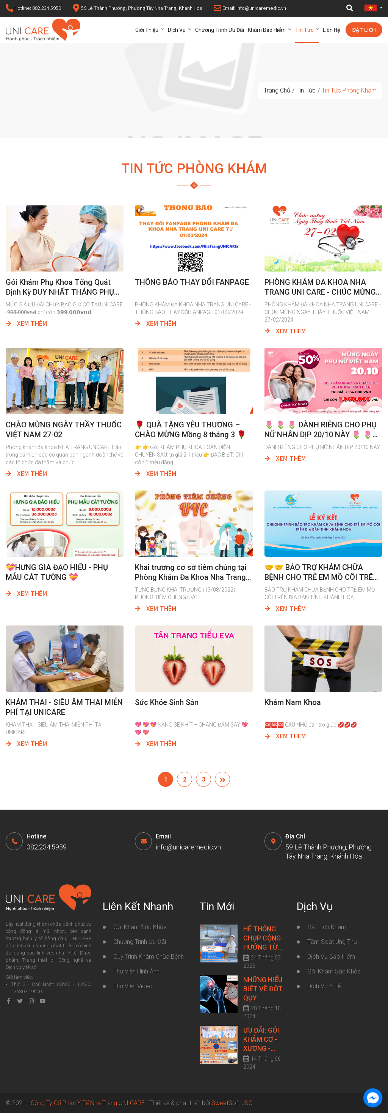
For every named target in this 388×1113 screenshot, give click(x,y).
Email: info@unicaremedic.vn (250, 9)
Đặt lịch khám (326, 927)
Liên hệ (331, 30)
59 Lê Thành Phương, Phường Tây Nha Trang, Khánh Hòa (137, 9)
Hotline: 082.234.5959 (33, 9)
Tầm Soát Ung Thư (332, 941)
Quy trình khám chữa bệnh (148, 956)
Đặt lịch (364, 30)
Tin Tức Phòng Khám (349, 90)
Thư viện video (133, 986)
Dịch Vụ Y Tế (324, 986)
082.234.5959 (47, 847)
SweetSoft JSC (231, 1103)
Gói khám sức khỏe (140, 927)
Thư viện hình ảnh (136, 971)
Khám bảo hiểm (267, 30)
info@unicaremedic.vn (188, 847)
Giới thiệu (146, 30)
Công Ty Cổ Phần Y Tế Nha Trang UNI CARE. (90, 1103)
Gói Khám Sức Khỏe (334, 971)
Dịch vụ (177, 30)
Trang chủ (277, 90)
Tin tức (304, 30)
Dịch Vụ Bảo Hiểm (331, 956)
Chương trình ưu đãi (219, 30)
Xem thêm (26, 324)
